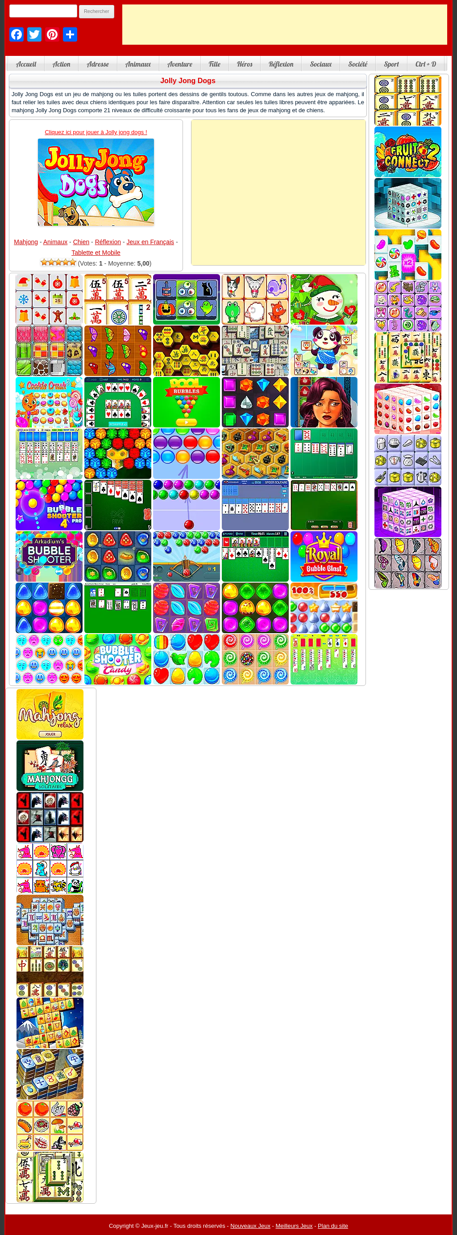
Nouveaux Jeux (250, 1225)
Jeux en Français (150, 241)
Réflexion (281, 63)
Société (357, 63)
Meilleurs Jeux (293, 1225)
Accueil (26, 63)
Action (62, 63)
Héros (244, 63)
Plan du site (333, 1225)
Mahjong (26, 241)
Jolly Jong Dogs (188, 81)
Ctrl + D (425, 63)
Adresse (97, 63)
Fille (214, 63)
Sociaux (321, 63)
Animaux (138, 63)
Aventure (179, 63)
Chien (81, 241)
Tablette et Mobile (95, 252)
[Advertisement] (284, 24)
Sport (391, 63)
